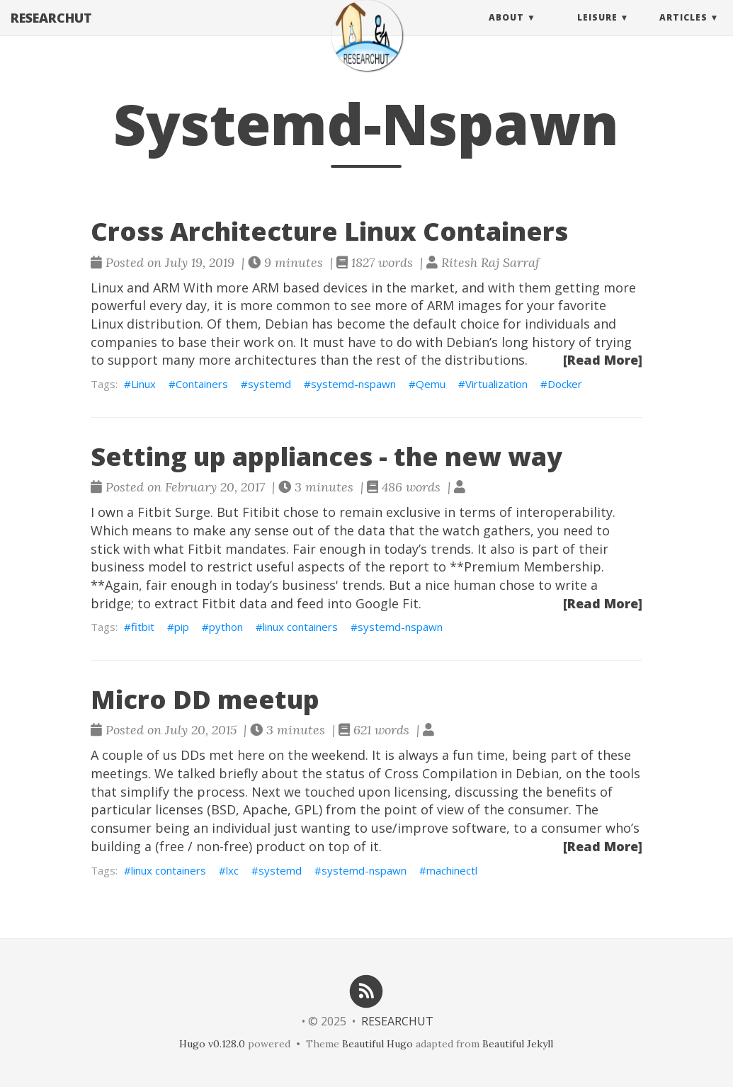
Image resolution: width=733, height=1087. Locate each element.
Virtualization (496, 384)
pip (181, 627)
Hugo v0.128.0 (212, 1043)
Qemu (430, 384)
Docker (564, 384)
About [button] (506, 31)
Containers (202, 384)
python (226, 627)
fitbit (142, 627)
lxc (232, 870)
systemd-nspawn (353, 384)
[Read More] (602, 359)
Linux (143, 384)
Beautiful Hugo (377, 1043)
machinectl (451, 870)
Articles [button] (683, 31)
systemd (269, 384)
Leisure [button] (597, 31)
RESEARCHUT (51, 31)
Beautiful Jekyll (517, 1043)
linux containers (300, 627)
